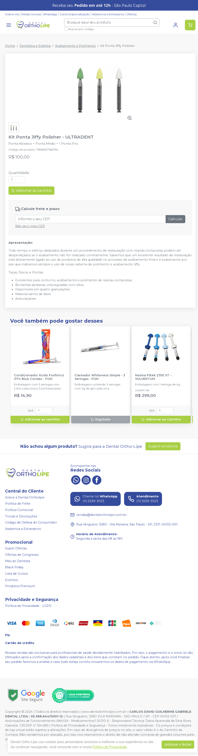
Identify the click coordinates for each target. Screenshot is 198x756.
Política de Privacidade (109, 747)
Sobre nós (12, 14)
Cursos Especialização (75, 14)
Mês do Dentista (17, 561)
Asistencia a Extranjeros (108, 14)
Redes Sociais (31, 14)
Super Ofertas (16, 548)
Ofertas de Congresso (22, 555)
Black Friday (14, 567)
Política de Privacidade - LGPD (28, 606)
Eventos (11, 580)
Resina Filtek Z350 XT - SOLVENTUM (153, 377)
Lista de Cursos (16, 573)
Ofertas (131, 14)
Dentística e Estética (35, 46)
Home (10, 46)
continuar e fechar (177, 744)
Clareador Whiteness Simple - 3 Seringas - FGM (100, 377)
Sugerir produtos (163, 446)
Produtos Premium (20, 586)
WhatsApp (50, 14)
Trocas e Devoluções (21, 516)
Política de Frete (17, 504)
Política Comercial (19, 510)
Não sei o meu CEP (30, 226)
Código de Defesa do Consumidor (31, 522)
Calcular (175, 219)
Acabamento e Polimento (75, 46)
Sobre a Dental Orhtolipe (24, 497)
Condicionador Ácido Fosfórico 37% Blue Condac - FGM (39, 377)
